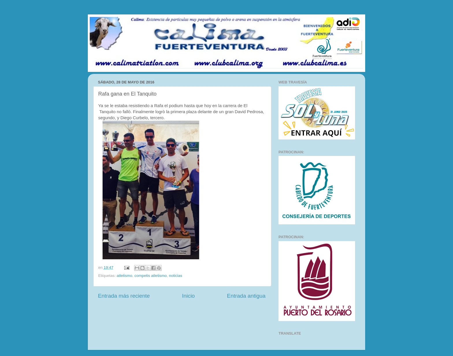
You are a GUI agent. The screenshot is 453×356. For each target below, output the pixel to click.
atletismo (124, 275)
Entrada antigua (246, 296)
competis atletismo (150, 275)
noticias (175, 275)
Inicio (188, 296)
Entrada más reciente (124, 296)
